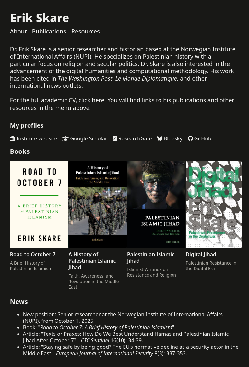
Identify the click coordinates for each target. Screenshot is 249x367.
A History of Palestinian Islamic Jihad (92, 261)
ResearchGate (132, 138)
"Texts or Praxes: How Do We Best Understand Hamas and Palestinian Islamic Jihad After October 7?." (126, 337)
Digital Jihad (201, 254)
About (18, 31)
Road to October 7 (33, 254)
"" (106, 327)
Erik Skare (39, 18)
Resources (85, 31)
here (98, 100)
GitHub (199, 138)
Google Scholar (84, 138)
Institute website (33, 138)
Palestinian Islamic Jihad (150, 257)
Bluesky (170, 138)
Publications (49, 31)
